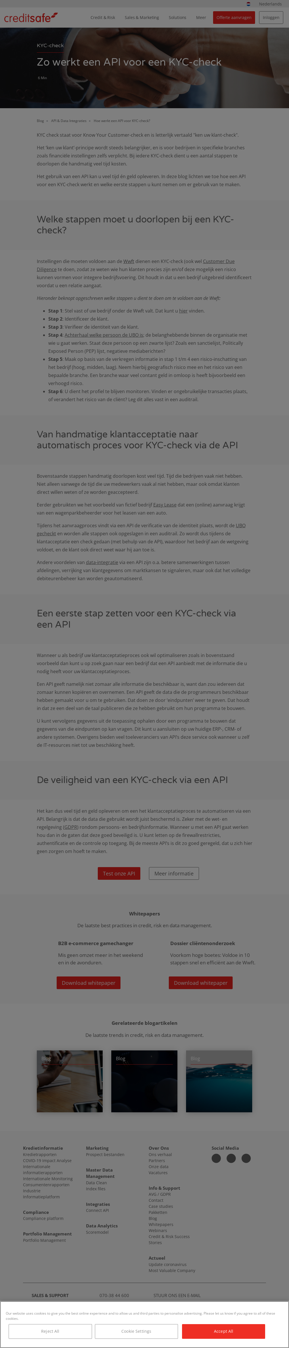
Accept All (223, 1331)
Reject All (50, 1331)
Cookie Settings (136, 1331)
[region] (144, 1324)
